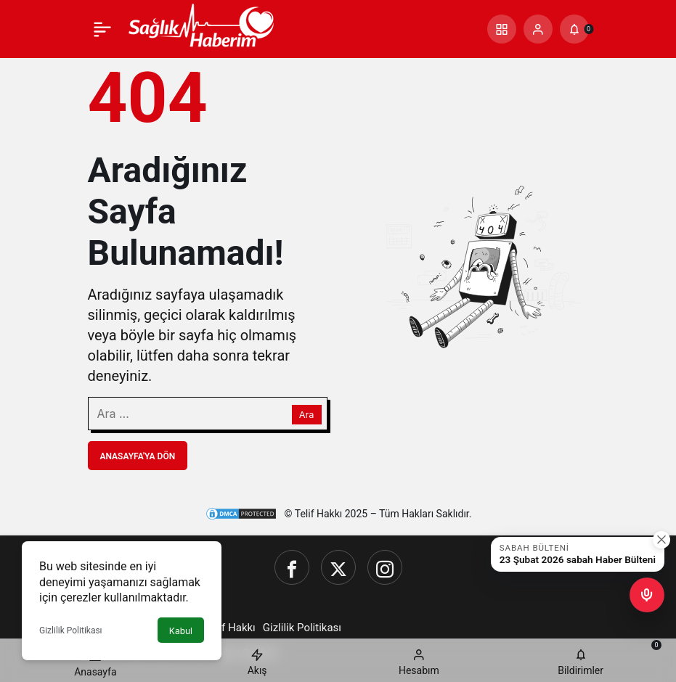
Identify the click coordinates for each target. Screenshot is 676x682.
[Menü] (102, 29)
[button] (501, 29)
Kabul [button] (180, 630)
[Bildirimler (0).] (574, 29)
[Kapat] (661, 540)
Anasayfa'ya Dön (138, 456)
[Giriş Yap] (538, 29)
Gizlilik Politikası (70, 630)
